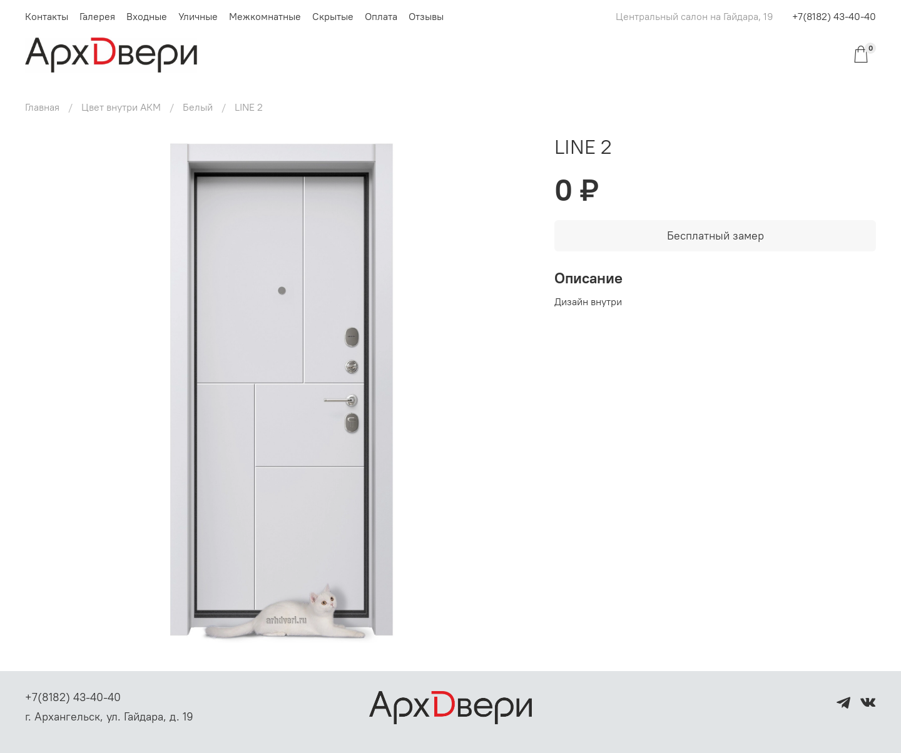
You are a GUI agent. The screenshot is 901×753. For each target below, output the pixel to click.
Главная (42, 107)
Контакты (46, 16)
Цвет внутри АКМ (121, 107)
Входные (146, 16)
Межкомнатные (265, 16)
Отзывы (426, 16)
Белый (198, 107)
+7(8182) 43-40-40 (834, 16)
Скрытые (333, 16)
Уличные (198, 16)
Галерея (97, 16)
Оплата (381, 16)
